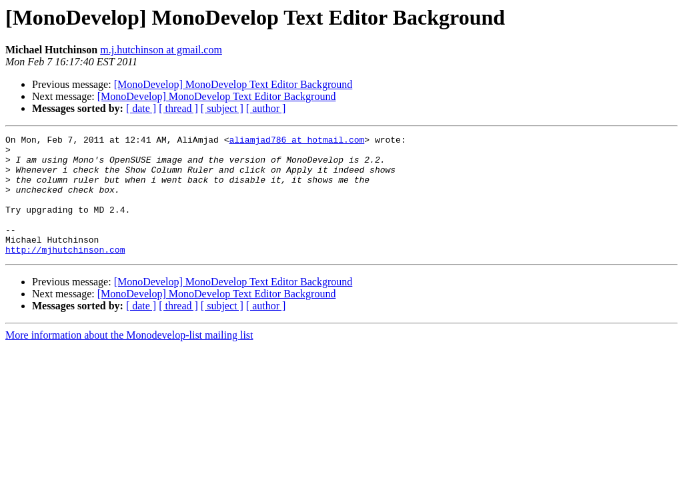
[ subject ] (222, 108)
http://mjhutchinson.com (65, 273)
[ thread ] (178, 108)
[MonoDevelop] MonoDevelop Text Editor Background (233, 84)
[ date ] (141, 108)
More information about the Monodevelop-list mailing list (129, 359)
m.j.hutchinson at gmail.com (161, 49)
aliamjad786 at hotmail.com (296, 141)
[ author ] (266, 108)
